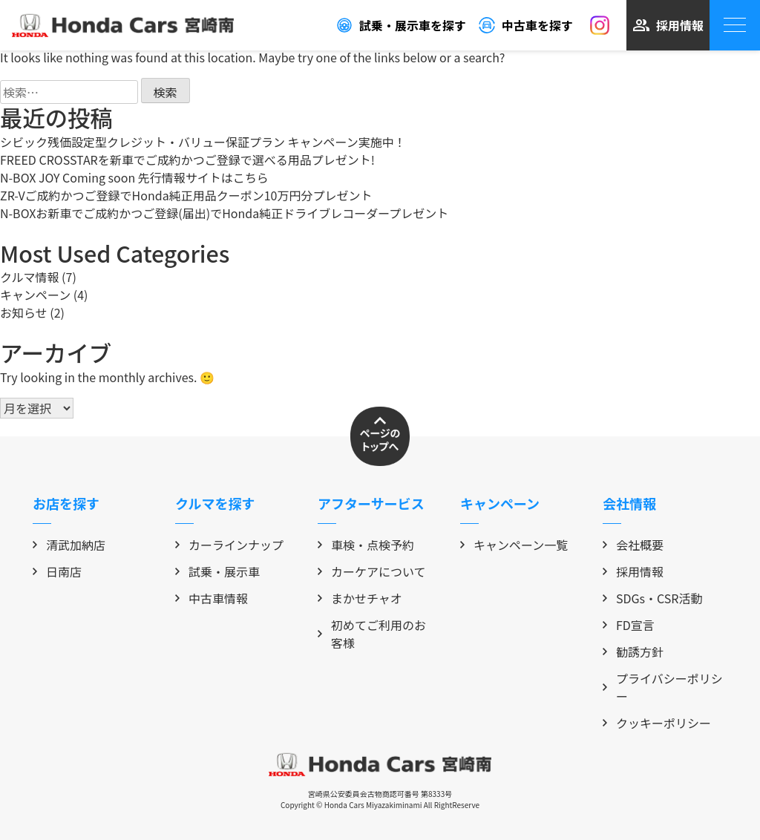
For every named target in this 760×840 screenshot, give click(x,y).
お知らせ (24, 312)
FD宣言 (629, 625)
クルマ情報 (29, 277)
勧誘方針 (633, 651)
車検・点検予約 (366, 545)
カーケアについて (372, 571)
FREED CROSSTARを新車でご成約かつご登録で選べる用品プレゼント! (187, 159)
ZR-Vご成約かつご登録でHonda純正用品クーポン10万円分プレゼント (186, 195)
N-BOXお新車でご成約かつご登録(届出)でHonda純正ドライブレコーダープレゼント (224, 213)
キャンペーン (35, 294)
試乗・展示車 (217, 571)
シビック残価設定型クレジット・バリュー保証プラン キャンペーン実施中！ (203, 142)
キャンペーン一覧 (514, 545)
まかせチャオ (360, 598)
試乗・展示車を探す (400, 25)
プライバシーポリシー (663, 687)
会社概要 (633, 545)
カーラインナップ (229, 545)
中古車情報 (211, 598)
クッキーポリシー (657, 723)
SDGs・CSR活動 (653, 598)
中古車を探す (525, 25)
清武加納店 (69, 545)
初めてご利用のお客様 (372, 634)
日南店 (57, 571)
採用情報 (668, 25)
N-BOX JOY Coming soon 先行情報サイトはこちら (134, 177)
